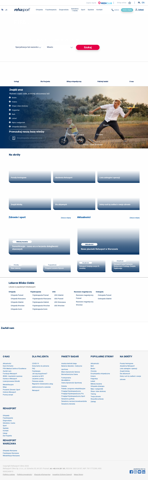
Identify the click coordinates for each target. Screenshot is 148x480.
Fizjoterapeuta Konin (40, 309)
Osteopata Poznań (104, 295)
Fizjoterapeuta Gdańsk (41, 302)
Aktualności (84, 217)
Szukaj (88, 47)
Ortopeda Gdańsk (17, 302)
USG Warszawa (60, 302)
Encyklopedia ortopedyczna (27, 137)
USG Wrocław (59, 306)
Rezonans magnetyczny (83, 292)
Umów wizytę (127, 10)
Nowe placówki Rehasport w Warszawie (99, 249)
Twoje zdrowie (52, 265)
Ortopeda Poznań (17, 295)
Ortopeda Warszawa (18, 299)
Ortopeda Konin (16, 309)
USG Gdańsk (59, 295)
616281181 (113, 10)
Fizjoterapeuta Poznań (41, 295)
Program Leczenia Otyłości (54, 268)
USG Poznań (58, 299)
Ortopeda (12, 292)
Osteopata (99, 292)
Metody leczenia (22, 242)
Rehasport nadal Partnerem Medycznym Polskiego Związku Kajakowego (125, 266)
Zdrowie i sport (17, 217)
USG (54, 292)
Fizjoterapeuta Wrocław (41, 306)
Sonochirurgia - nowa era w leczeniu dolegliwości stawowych (35, 247)
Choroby (16, 265)
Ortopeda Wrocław (17, 306)
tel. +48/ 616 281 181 (58, 468)
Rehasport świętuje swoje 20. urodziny (89, 267)
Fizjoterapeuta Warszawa (42, 299)
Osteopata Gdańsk (105, 299)
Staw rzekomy (15, 268)
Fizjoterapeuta (35, 292)
